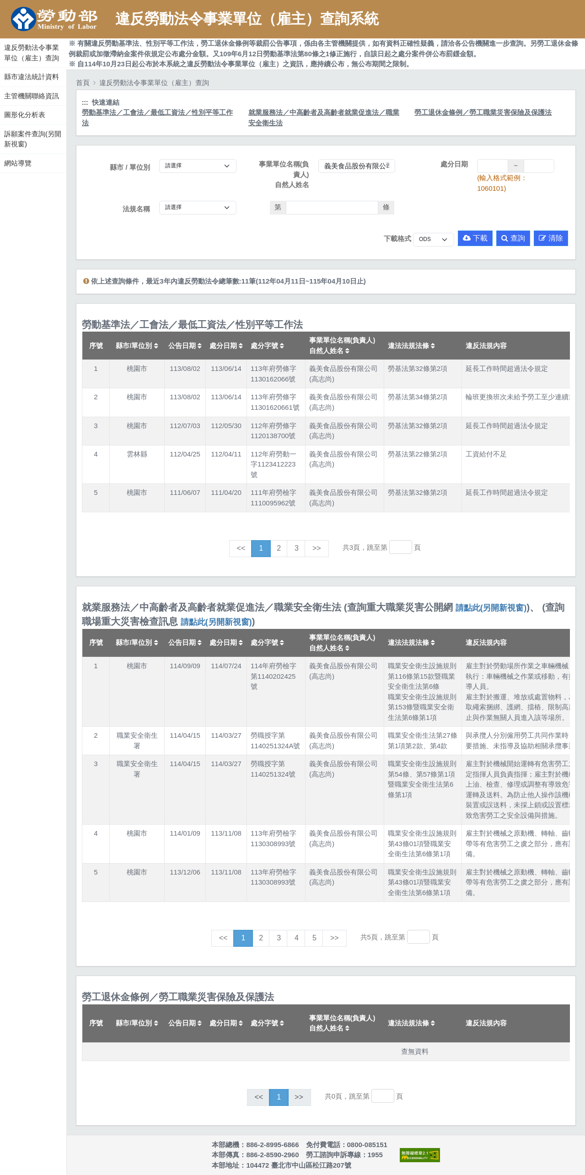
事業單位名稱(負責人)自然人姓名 (284, 174)
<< (241, 548)
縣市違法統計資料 (31, 76)
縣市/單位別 (137, 345)
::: (1, 36)
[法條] (332, 208)
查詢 (513, 238)
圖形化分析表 (24, 114)
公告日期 (185, 345)
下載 (475, 238)
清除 (551, 238)
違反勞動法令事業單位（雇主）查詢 (31, 52)
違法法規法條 (411, 345)
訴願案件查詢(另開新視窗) (32, 139)
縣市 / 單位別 (130, 167)
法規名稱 (136, 209)
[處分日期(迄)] (539, 166)
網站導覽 (18, 163)
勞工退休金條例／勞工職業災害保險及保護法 (483, 112)
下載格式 (397, 238)
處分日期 (454, 164)
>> (316, 548)
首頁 (83, 82)
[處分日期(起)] (492, 166)
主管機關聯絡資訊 (31, 96)
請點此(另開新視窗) (491, 607)
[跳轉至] (400, 547)
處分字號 (267, 345)
